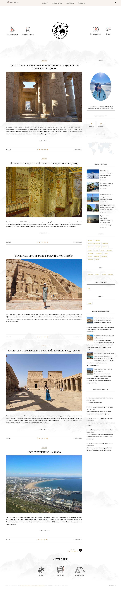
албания (97, 240)
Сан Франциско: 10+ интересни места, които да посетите (106, 197)
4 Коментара (78, 149)
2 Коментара (78, 438)
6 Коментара (78, 337)
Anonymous (95, 407)
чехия (97, 259)
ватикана (105, 243)
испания (105, 247)
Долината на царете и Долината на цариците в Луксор (44, 163)
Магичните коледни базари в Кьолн (106, 185)
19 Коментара (77, 539)
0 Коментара (78, 242)
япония (110, 274)
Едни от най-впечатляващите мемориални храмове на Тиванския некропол (44, 66)
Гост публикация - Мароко (44, 452)
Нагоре (112, 586)
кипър (96, 250)
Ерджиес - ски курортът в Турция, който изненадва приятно (106, 174)
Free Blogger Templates (36, 586)
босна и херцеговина (94, 243)
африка (44, 60)
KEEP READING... (44, 140)
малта (102, 250)
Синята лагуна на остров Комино (104, 353)
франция (104, 256)
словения (99, 253)
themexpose (24, 586)
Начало (44, 3)
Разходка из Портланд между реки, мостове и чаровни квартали (107, 207)
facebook (91, 124)
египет (89, 303)
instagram (100, 124)
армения (90, 274)
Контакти (82, 3)
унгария (96, 256)
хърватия (90, 259)
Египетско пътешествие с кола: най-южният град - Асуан (44, 350)
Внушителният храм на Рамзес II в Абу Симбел (44, 255)
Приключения (57, 3)
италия (90, 250)
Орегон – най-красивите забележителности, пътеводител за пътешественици (106, 220)
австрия (90, 240)
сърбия (106, 253)
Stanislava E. (95, 398)
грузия (97, 274)
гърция (98, 247)
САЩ (89, 288)
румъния (109, 250)
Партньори (70, 3)
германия (90, 247)
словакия (90, 253)
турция (90, 256)
